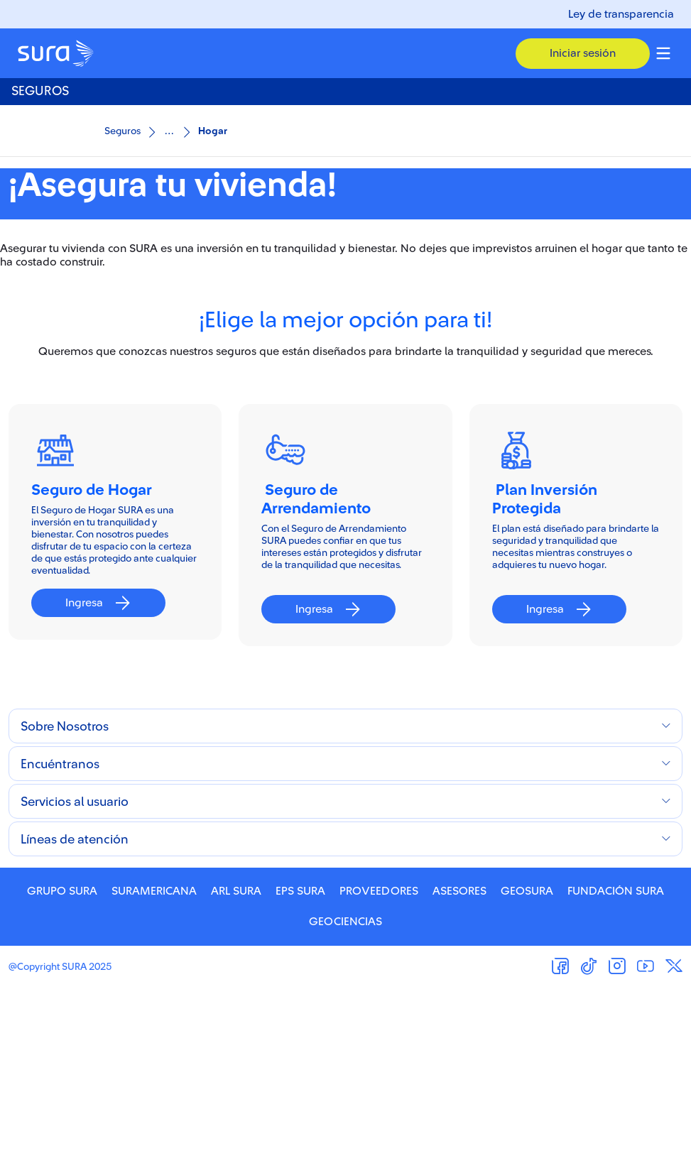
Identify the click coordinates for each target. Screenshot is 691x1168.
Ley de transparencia (621, 14)
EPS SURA (300, 1070)
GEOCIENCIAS (345, 1101)
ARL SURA (236, 1070)
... (169, 130)
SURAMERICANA (154, 1070)
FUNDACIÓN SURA (615, 1070)
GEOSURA (527, 1070)
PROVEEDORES (378, 1070)
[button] (583, 53)
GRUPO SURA (62, 1070)
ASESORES (459, 1070)
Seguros (122, 131)
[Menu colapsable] (663, 53)
